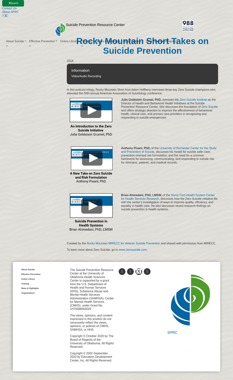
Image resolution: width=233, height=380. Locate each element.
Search (13, 3)
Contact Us (9, 8)
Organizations (28, 293)
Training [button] (86, 41)
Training (25, 284)
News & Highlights (108, 41)
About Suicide (28, 269)
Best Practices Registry (161, 41)
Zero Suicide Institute (193, 99)
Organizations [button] (132, 41)
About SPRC (10, 11)
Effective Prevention (31, 274)
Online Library (69, 41)
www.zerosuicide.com (133, 249)
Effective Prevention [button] (42, 41)
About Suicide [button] (15, 41)
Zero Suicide (209, 106)
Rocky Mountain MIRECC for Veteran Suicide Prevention (124, 243)
